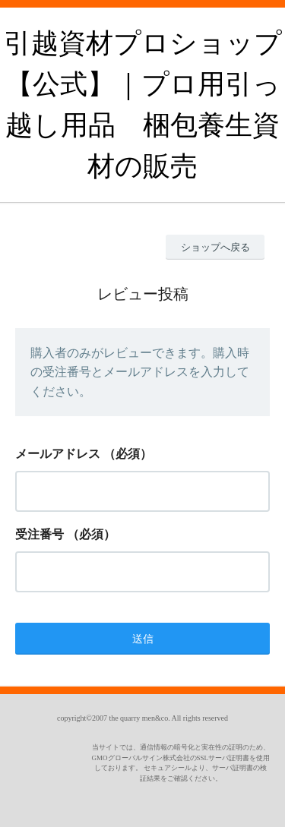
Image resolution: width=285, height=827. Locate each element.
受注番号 (39, 534)
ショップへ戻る (215, 247)
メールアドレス (57, 453)
